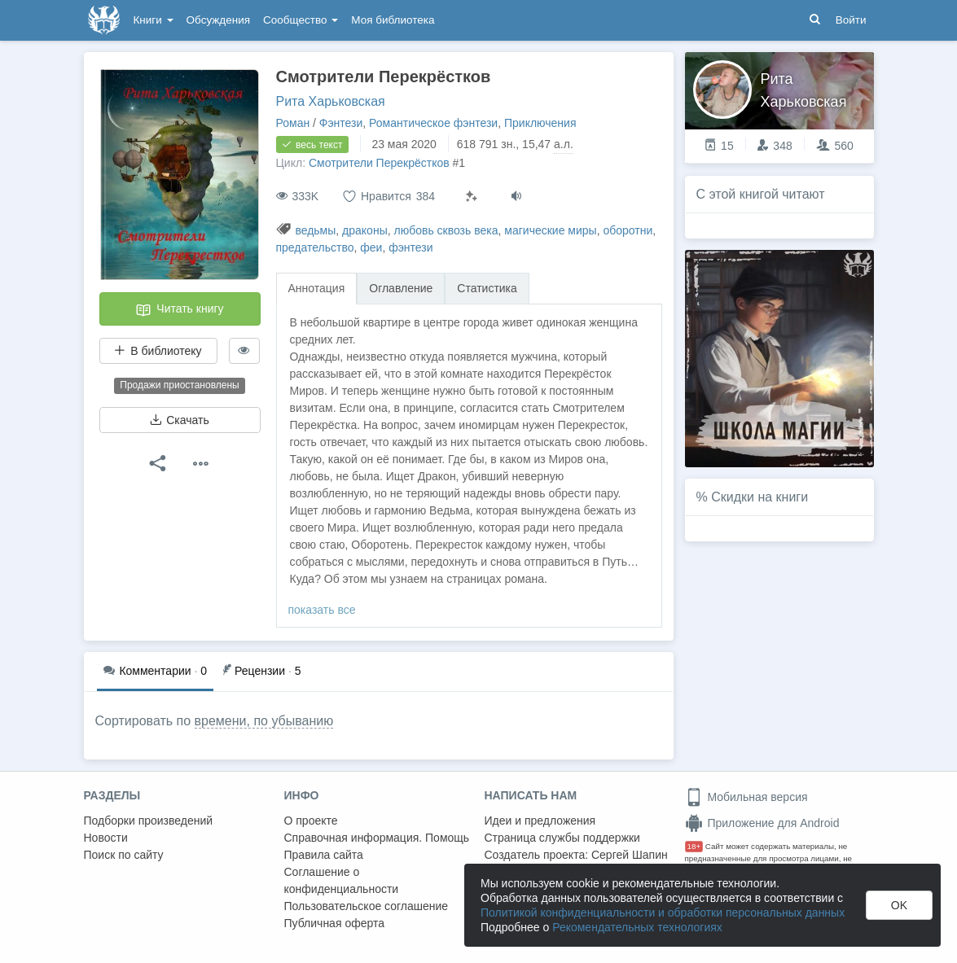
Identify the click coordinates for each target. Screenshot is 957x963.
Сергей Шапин (629, 854)
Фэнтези (341, 122)
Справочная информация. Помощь (377, 837)
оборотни (627, 230)
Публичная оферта (334, 923)
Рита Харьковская (330, 101)
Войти (851, 20)
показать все (322, 609)
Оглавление (400, 288)
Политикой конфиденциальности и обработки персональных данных (663, 912)
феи (371, 247)
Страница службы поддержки (562, 837)
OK (899, 905)
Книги (153, 20)
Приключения (540, 122)
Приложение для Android (762, 823)
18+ (694, 846)
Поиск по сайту (124, 854)
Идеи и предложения (540, 820)
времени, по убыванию (264, 721)
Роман (293, 122)
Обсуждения (218, 20)
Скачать (179, 420)
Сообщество (300, 20)
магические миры (550, 230)
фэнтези (410, 247)
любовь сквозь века (445, 230)
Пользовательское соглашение (366, 906)
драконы (365, 230)
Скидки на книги (759, 497)
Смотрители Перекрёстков (379, 162)
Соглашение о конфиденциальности (341, 880)
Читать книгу (179, 310)
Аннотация (316, 288)
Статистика (487, 288)
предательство (315, 247)
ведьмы (315, 230)
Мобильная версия (746, 797)
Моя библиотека (392, 20)
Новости (106, 837)
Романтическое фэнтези (433, 122)
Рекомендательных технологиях (637, 927)
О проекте (311, 820)
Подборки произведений (148, 820)
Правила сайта (323, 854)
